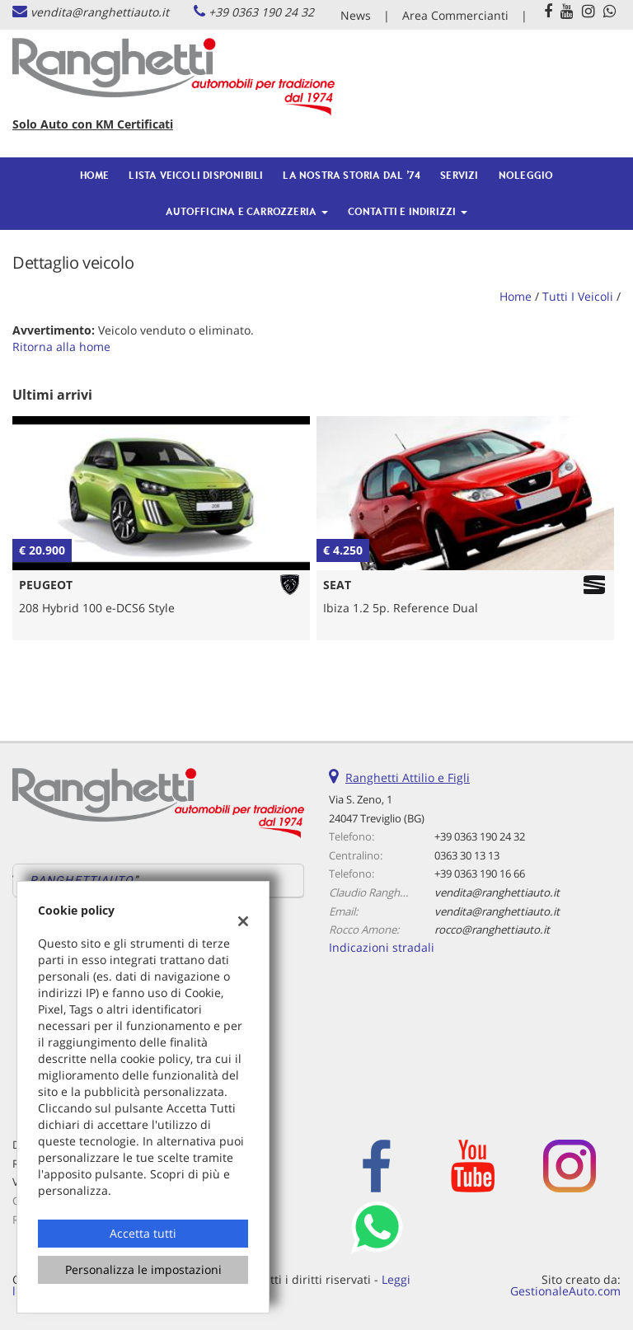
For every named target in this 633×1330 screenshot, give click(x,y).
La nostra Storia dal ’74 (351, 175)
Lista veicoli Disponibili (196, 175)
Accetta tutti (143, 1233)
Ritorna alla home (61, 346)
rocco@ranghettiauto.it (492, 929)
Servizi (459, 175)
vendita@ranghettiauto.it (99, 12)
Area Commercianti (455, 15)
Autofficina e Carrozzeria (246, 211)
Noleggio (526, 175)
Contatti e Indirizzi (407, 211)
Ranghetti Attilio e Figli (407, 777)
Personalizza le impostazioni (143, 1269)
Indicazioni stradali (381, 947)
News (355, 15)
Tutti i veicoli (577, 296)
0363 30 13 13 (466, 855)
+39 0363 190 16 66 (479, 873)
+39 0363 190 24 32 (261, 12)
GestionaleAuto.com (565, 1291)
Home (95, 175)
